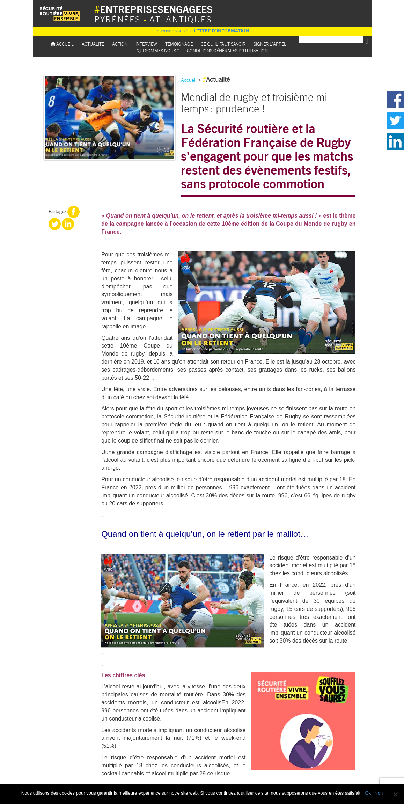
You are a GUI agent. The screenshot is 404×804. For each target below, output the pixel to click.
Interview (146, 44)
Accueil (62, 44)
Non (378, 793)
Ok (368, 793)
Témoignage (179, 44)
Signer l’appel (270, 44)
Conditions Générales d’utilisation (227, 50)
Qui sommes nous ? (158, 50)
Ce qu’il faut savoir (223, 44)
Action (119, 44)
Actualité (93, 44)
